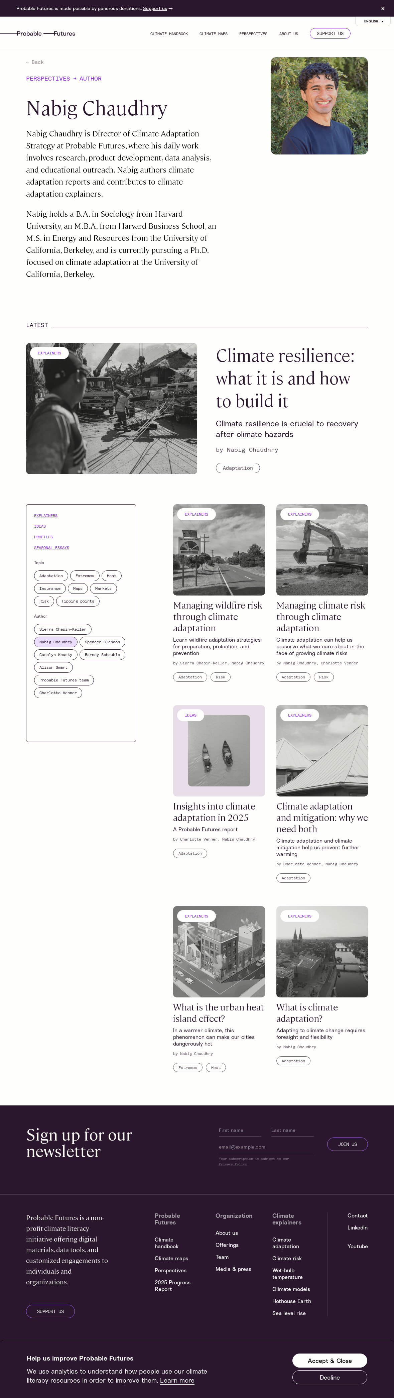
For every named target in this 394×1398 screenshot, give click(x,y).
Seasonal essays (51, 547)
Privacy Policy (233, 1164)
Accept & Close (330, 1360)
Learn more (177, 1380)
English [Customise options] (374, 21)
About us (288, 33)
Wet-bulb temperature (287, 1273)
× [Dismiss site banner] (383, 8)
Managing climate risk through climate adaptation (320, 616)
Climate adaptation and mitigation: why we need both (322, 817)
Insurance (49, 588)
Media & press (233, 1269)
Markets (103, 588)
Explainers (49, 352)
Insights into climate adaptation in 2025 (214, 811)
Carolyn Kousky (55, 654)
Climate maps (214, 33)
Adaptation (238, 468)
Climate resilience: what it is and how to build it (285, 377)
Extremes (85, 575)
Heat (111, 575)
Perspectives (253, 33)
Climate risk (287, 1258)
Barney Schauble (102, 654)
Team (222, 1257)
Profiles (43, 536)
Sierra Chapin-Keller (62, 629)
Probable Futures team (64, 679)
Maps (78, 588)
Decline (330, 1377)
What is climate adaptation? (307, 1012)
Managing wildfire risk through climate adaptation (217, 616)
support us (50, 1311)
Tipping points (77, 601)
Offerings (227, 1245)
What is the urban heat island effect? (218, 1012)
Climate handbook (169, 33)
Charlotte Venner (58, 692)
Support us (155, 8)
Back (35, 62)
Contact (358, 1215)
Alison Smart (53, 667)
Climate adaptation (285, 1243)
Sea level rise (289, 1313)
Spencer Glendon (102, 641)
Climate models (291, 1289)
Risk (44, 601)
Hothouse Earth (291, 1301)
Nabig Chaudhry (252, 449)
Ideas (40, 526)
